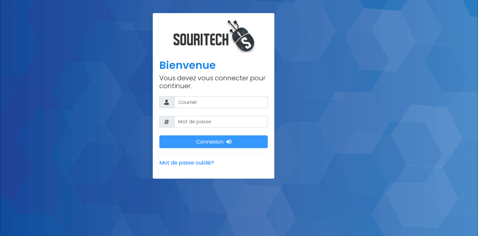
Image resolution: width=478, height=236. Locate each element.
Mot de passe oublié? (186, 163)
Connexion (213, 142)
